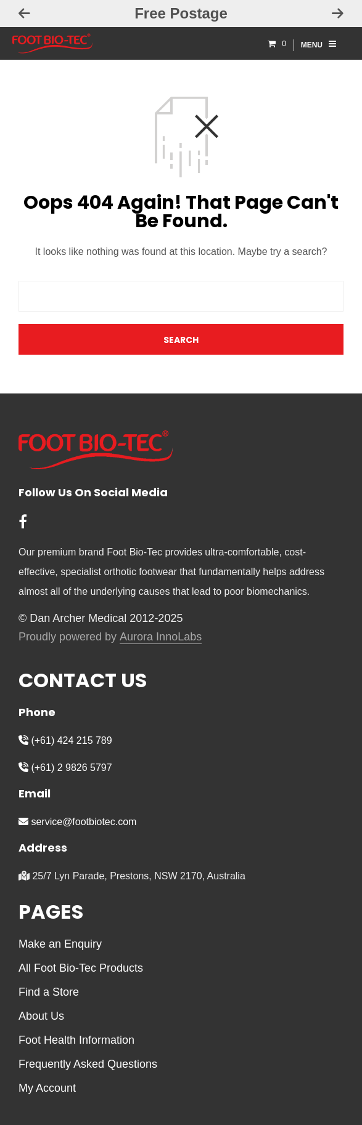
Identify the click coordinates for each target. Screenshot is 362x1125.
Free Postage (181, 13)
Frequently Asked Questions (88, 1064)
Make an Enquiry (60, 944)
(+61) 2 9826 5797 (65, 767)
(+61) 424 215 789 (65, 740)
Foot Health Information (76, 1040)
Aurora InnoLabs (161, 637)
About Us (41, 1016)
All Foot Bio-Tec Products (81, 968)
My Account (47, 1088)
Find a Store (49, 992)
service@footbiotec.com (77, 822)
